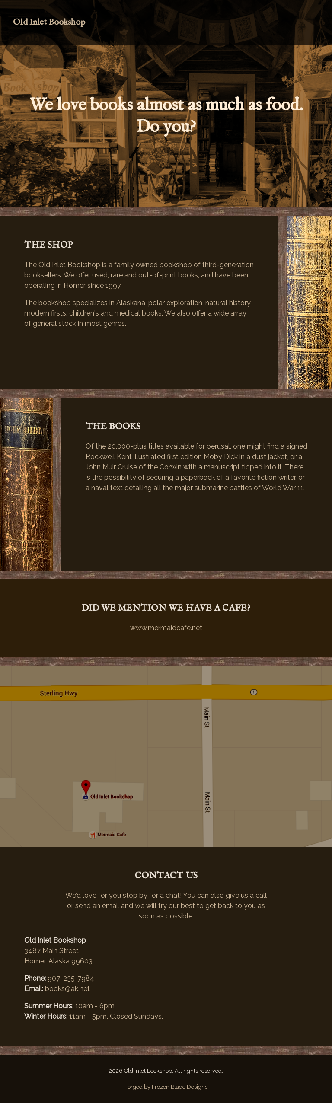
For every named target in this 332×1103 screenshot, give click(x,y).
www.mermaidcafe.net (166, 628)
